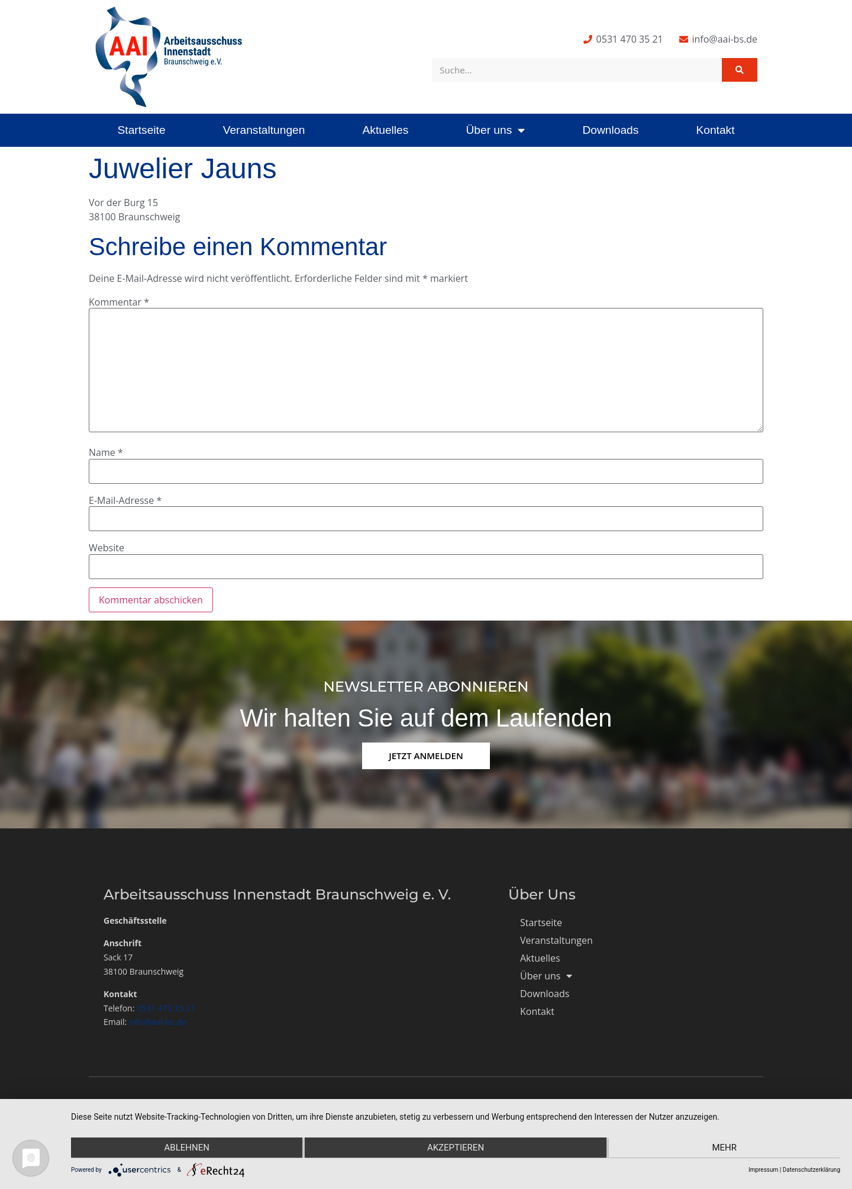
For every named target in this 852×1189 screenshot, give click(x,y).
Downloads (610, 130)
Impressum (763, 1169)
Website (106, 547)
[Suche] (739, 70)
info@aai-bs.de (157, 1021)
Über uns (495, 130)
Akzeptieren (455, 1148)
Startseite (142, 130)
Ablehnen (185, 1148)
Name (106, 452)
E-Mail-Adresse (125, 500)
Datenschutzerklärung (811, 1169)
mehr (725, 1148)
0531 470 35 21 (166, 1008)
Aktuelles (385, 130)
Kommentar (119, 302)
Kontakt (715, 130)
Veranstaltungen (264, 130)
